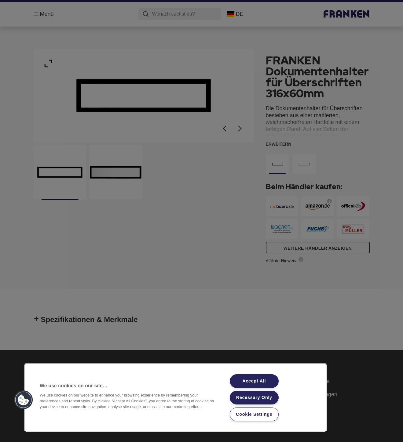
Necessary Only (254, 397)
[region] (175, 397)
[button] (23, 400)
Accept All (254, 381)
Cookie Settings (254, 414)
